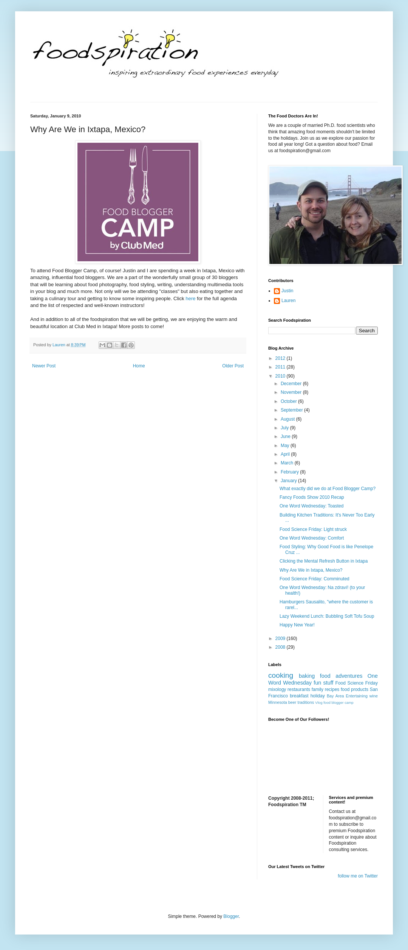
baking (307, 676)
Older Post (233, 366)
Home (139, 366)
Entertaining (357, 696)
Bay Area (335, 696)
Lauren (288, 300)
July (285, 427)
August (288, 419)
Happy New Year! (297, 625)
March (288, 463)
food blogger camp (338, 702)
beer (292, 702)
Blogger (231, 916)
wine (373, 696)
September (292, 410)
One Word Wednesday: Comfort (312, 538)
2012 (281, 358)
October (289, 401)
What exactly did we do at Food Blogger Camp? (328, 488)
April (286, 454)
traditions (305, 702)
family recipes (326, 689)
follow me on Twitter (358, 876)
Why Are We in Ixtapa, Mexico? (311, 570)
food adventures (341, 676)
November (292, 392)
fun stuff (323, 683)
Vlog (318, 702)
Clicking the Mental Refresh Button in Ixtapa (324, 561)
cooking (280, 675)
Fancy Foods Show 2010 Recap (312, 497)
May (286, 445)
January (289, 480)
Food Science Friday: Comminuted (314, 578)
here (190, 298)
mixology (277, 689)
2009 (281, 638)
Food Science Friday (356, 683)
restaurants (298, 689)
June (286, 436)
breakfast (299, 696)
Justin (287, 290)
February (290, 472)
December (292, 383)
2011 (281, 367)
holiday (318, 696)
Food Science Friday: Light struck (313, 529)
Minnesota (277, 702)
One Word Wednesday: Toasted (311, 506)
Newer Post (44, 366)
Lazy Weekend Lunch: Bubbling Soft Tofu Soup (327, 616)
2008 (281, 647)
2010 (281, 376)
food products (354, 689)
